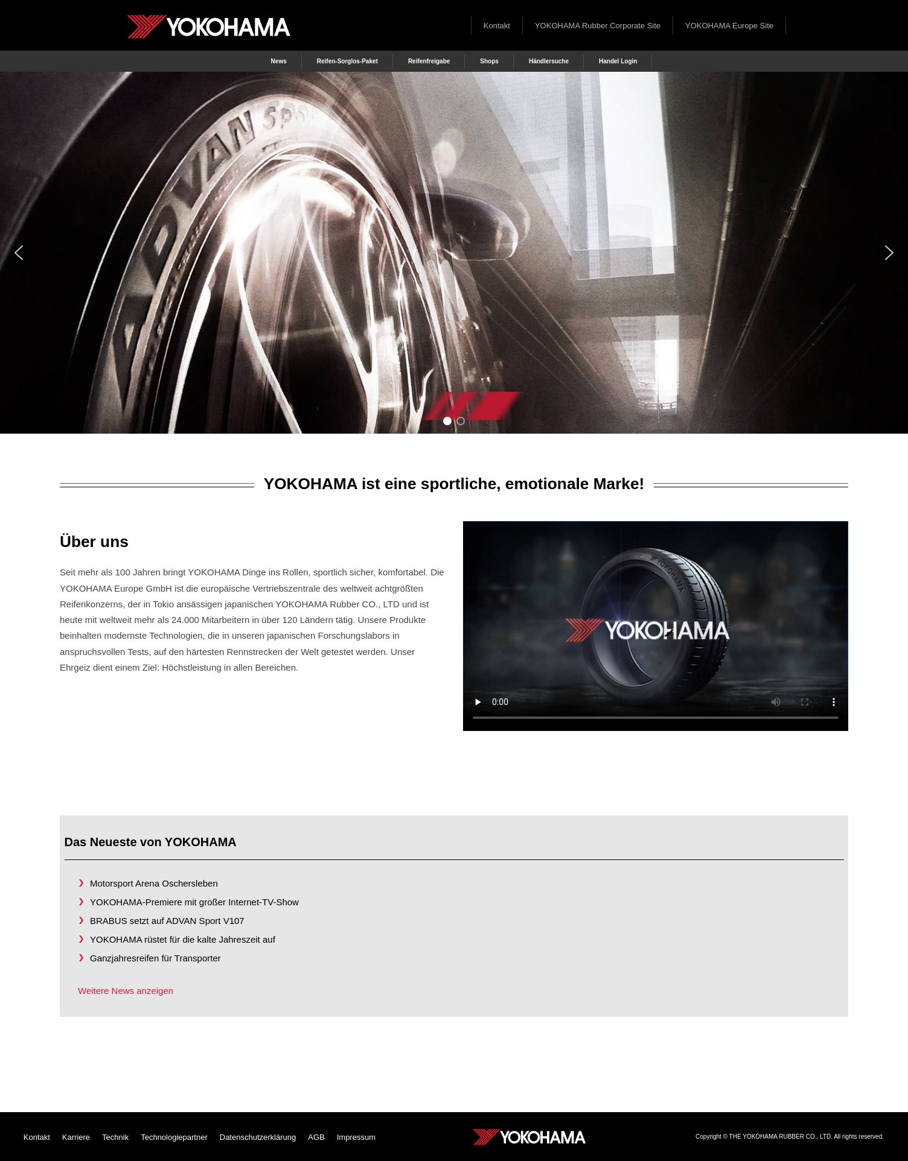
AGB (316, 1137)
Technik (115, 1137)
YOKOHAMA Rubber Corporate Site (597, 25)
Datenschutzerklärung (258, 1137)
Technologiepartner (174, 1137)
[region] (454, 253)
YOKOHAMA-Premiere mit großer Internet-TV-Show (194, 902)
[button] (18, 252)
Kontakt (497, 25)
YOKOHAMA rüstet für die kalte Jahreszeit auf (182, 939)
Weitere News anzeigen (125, 990)
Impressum (356, 1137)
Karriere (76, 1137)
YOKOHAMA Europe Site (729, 25)
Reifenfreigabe (429, 61)
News (279, 61)
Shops (489, 61)
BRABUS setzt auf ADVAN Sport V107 (167, 921)
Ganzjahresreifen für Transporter (155, 958)
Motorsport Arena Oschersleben (154, 883)
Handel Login (618, 61)
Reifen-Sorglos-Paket (347, 61)
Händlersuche (549, 61)
